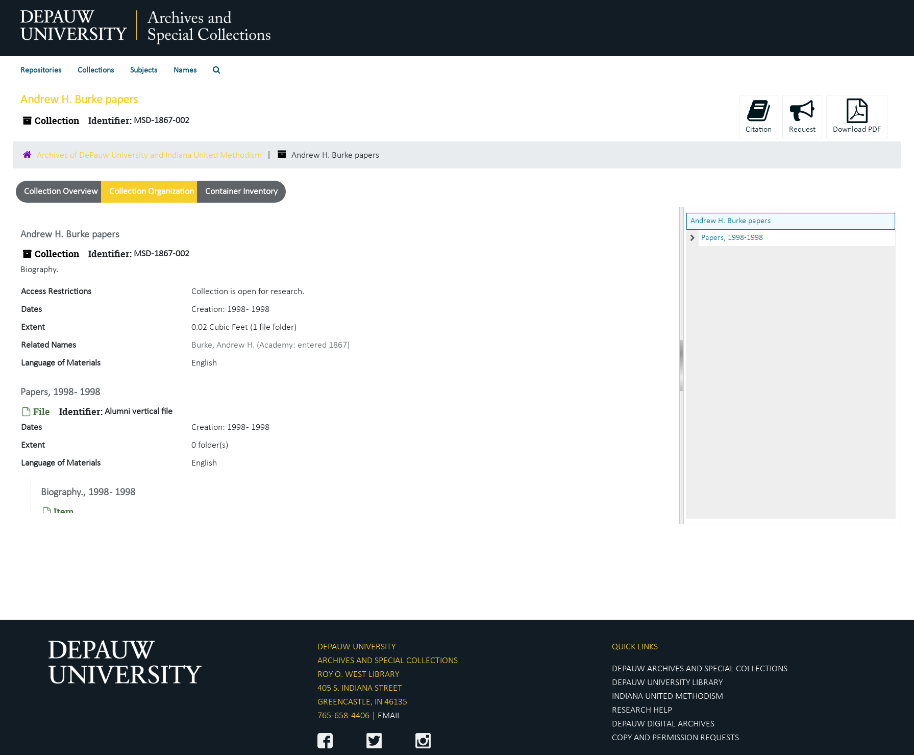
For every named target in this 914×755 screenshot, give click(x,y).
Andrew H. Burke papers (730, 221)
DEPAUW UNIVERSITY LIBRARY (667, 683)
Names (185, 70)
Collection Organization (151, 192)
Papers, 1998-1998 (732, 238)
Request (802, 116)
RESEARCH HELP (642, 710)
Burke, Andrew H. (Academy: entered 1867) (270, 345)
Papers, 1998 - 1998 (60, 392)
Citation (759, 116)
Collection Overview (61, 192)
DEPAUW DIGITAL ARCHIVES (663, 724)
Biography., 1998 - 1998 (88, 493)
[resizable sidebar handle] (682, 365)
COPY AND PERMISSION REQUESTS (675, 738)
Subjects (143, 70)
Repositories (40, 70)
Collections (96, 70)
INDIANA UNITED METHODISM (667, 696)
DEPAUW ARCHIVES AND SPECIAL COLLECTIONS (699, 669)
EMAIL (389, 716)
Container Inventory (241, 192)
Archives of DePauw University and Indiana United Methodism (149, 155)
